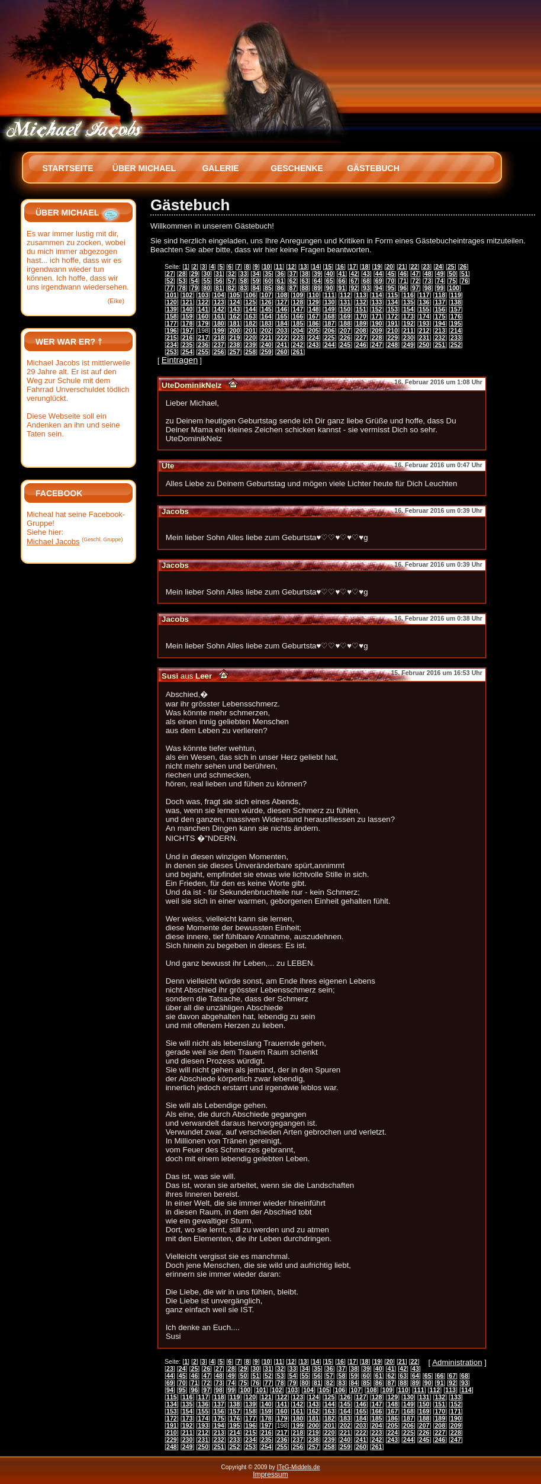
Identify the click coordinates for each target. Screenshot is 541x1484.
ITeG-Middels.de (298, 1467)
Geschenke (296, 168)
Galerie (220, 168)
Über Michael (144, 168)
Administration (457, 1362)
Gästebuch (373, 168)
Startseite (67, 168)
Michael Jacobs (53, 541)
